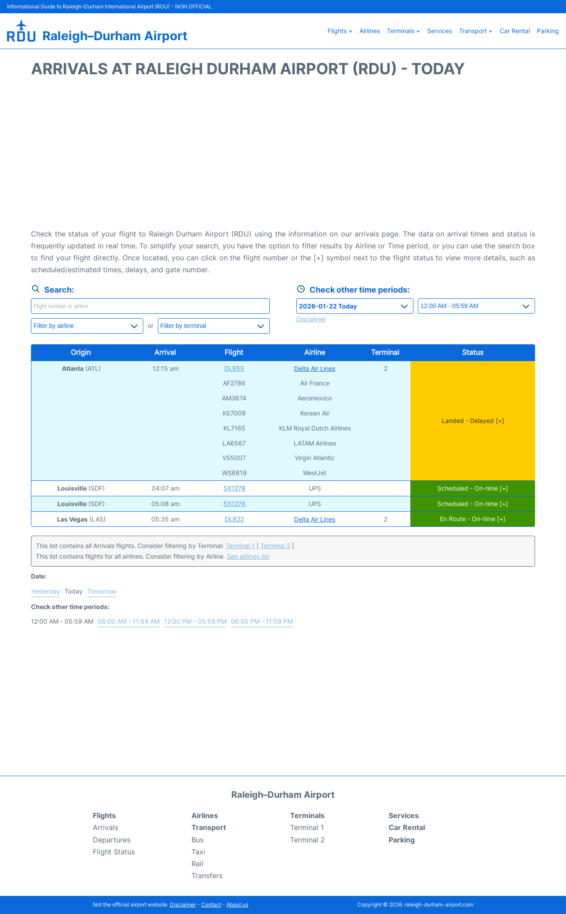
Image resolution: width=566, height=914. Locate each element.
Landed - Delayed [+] (473, 420)
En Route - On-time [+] (472, 519)
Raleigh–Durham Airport (114, 36)
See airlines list (248, 556)
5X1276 (234, 503)
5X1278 (234, 488)
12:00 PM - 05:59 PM (195, 621)
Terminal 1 (240, 545)
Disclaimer (183, 904)
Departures (111, 839)
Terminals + (403, 30)
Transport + (476, 30)
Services (439, 30)
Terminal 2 (275, 545)
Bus (197, 839)
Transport (208, 827)
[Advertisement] (283, 157)
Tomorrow (101, 591)
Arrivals (105, 827)
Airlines (369, 30)
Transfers (206, 875)
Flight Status (114, 851)
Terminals (307, 815)
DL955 (234, 368)
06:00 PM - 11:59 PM (262, 621)
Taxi (198, 851)
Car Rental (515, 30)
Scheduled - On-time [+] (472, 488)
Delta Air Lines (314, 368)
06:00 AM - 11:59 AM (129, 621)
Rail (197, 863)
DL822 (234, 519)
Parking (548, 30)
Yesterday (45, 591)
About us (237, 904)
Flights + (340, 30)
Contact (211, 904)
